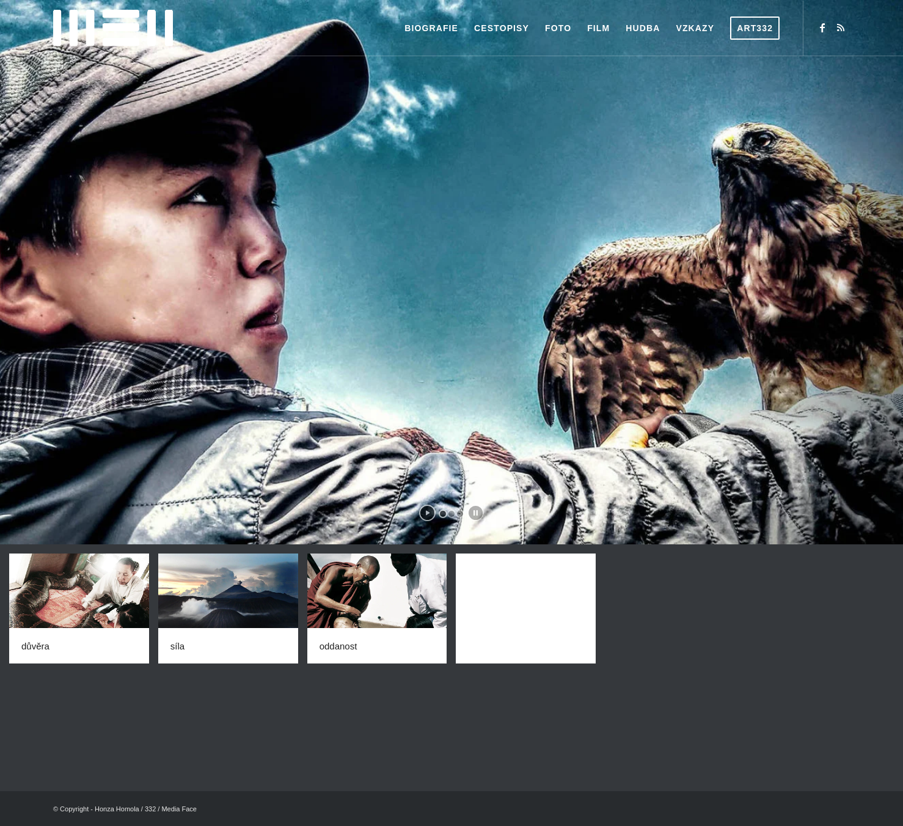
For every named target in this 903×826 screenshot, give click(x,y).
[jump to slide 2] (451, 514)
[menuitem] (431, 28)
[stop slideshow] (475, 513)
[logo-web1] (113, 28)
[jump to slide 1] (443, 514)
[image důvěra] (83, 613)
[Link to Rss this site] (841, 27)
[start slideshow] (427, 513)
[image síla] (232, 613)
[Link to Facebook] (822, 27)
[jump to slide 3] (460, 514)
